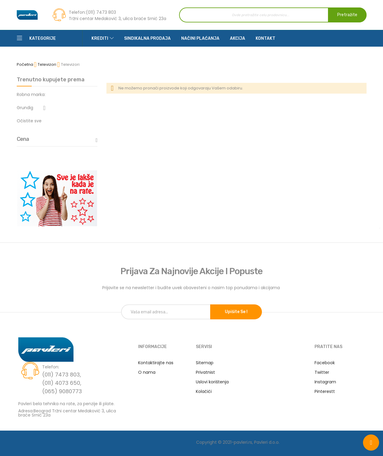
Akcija (237, 38)
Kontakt (265, 38)
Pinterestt (325, 391)
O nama (146, 372)
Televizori (47, 64)
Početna (25, 64)
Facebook (325, 362)
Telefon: (77, 12)
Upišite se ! (236, 311)
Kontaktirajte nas (155, 362)
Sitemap (204, 362)
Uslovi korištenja (212, 382)
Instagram (325, 382)
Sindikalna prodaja (147, 38)
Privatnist (205, 372)
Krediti (99, 38)
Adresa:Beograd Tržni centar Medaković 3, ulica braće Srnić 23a (67, 412)
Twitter (322, 372)
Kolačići (204, 391)
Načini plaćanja (200, 38)
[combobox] (273, 14)
